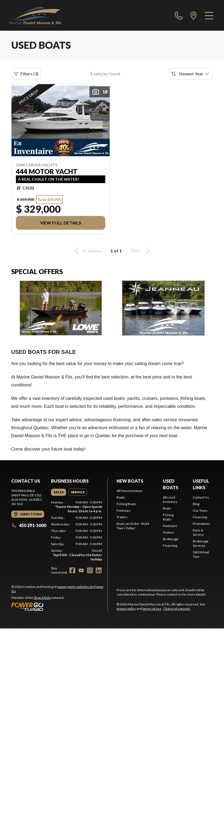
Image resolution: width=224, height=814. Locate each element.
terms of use (152, 609)
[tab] (58, 492)
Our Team (200, 510)
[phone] (179, 15)
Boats (121, 497)
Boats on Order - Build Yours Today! (133, 526)
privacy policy (126, 609)
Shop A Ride (42, 598)
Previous (87, 250)
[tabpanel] (76, 531)
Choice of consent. (177, 609)
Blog (196, 504)
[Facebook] (72, 570)
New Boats (130, 480)
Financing (170, 545)
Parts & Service (198, 532)
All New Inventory (130, 491)
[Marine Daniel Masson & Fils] (35, 15)
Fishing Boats (126, 504)
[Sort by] (191, 73)
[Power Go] (59, 606)
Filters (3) (26, 73)
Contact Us (201, 497)
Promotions (201, 524)
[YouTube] (81, 570)
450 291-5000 (28, 525)
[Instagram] (90, 570)
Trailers (122, 517)
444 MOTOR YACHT (46, 171)
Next (141, 250)
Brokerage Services (200, 543)
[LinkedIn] (98, 570)
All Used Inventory (170, 499)
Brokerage (170, 539)
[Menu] (209, 15)
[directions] (193, 15)
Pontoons (124, 510)
